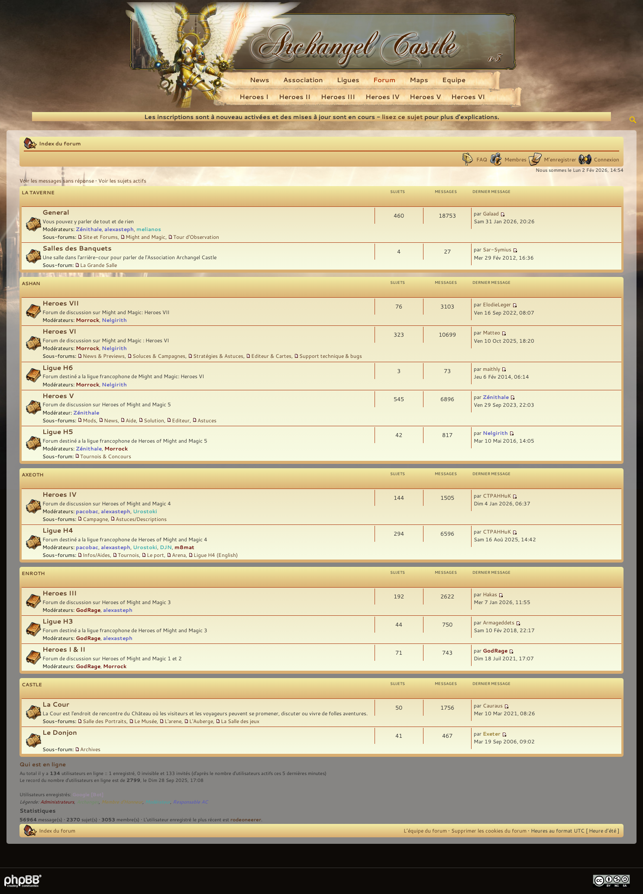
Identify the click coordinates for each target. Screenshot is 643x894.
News (259, 79)
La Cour (55, 704)
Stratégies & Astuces (218, 355)
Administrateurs (57, 802)
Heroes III (338, 96)
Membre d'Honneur (121, 802)
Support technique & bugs (330, 355)
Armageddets (498, 622)
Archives (90, 749)
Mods (89, 420)
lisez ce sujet (402, 117)
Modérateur (157, 802)
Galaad (491, 213)
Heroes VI (468, 96)
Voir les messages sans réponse (56, 180)
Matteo (491, 332)
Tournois (128, 554)
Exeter (492, 733)
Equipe (453, 79)
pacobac (87, 511)
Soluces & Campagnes (158, 355)
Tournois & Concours (105, 456)
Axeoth (32, 474)
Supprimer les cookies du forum (489, 830)
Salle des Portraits (104, 720)
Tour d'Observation (196, 236)
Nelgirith (114, 319)
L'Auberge (201, 720)
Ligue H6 (57, 367)
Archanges (88, 802)
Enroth (33, 573)
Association (303, 79)
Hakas (490, 594)
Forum (384, 79)
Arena (179, 554)
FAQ (481, 159)
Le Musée (145, 720)
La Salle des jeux (240, 720)
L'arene (173, 720)
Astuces (206, 420)
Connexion (606, 159)
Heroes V (425, 96)
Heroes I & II (63, 649)
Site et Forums (100, 236)
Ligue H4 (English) (216, 554)
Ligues (348, 79)
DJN (166, 546)
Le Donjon (59, 732)
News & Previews (104, 355)
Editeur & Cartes (271, 355)
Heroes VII (60, 303)
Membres (515, 159)
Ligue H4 (57, 530)
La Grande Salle (98, 264)
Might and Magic (145, 236)
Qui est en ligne (42, 764)
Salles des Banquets (77, 248)
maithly (491, 368)
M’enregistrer (560, 159)
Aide (131, 420)
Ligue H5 (57, 432)
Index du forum (60, 143)
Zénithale (89, 228)
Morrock (87, 319)
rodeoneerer (245, 819)
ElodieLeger (497, 304)
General (55, 212)
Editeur (181, 420)
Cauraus (493, 705)
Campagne (95, 518)
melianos (148, 228)
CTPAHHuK (497, 495)
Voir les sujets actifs (122, 180)
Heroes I (253, 96)
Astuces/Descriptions (141, 518)
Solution (154, 420)
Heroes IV (382, 96)
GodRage (88, 609)
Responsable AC (190, 802)
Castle (32, 684)
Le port (155, 554)
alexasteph (119, 228)
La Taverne (38, 192)
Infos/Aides (96, 554)
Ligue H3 (57, 621)
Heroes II (294, 96)
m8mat (184, 546)
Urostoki (145, 511)
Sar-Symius (497, 249)
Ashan (31, 283)
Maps (419, 79)
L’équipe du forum (425, 830)
